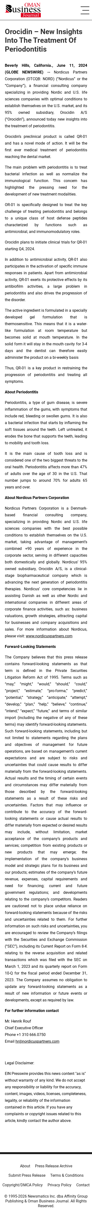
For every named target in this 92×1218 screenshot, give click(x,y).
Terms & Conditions (67, 1175)
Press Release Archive (53, 1166)
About (25, 1166)
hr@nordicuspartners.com (37, 1041)
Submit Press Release (26, 1175)
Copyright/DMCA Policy (22, 1185)
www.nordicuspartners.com (49, 636)
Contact (83, 1185)
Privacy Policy (59, 1185)
